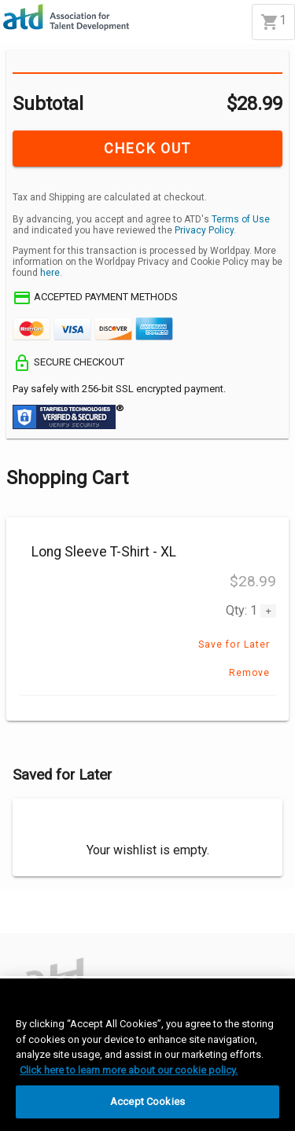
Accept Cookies (147, 1101)
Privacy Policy (204, 230)
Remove (249, 672)
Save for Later (234, 644)
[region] (147, 1055)
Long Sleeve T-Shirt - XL (103, 552)
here (50, 272)
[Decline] (78, 919)
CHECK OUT (147, 148)
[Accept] (25, 919)
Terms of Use (241, 219)
